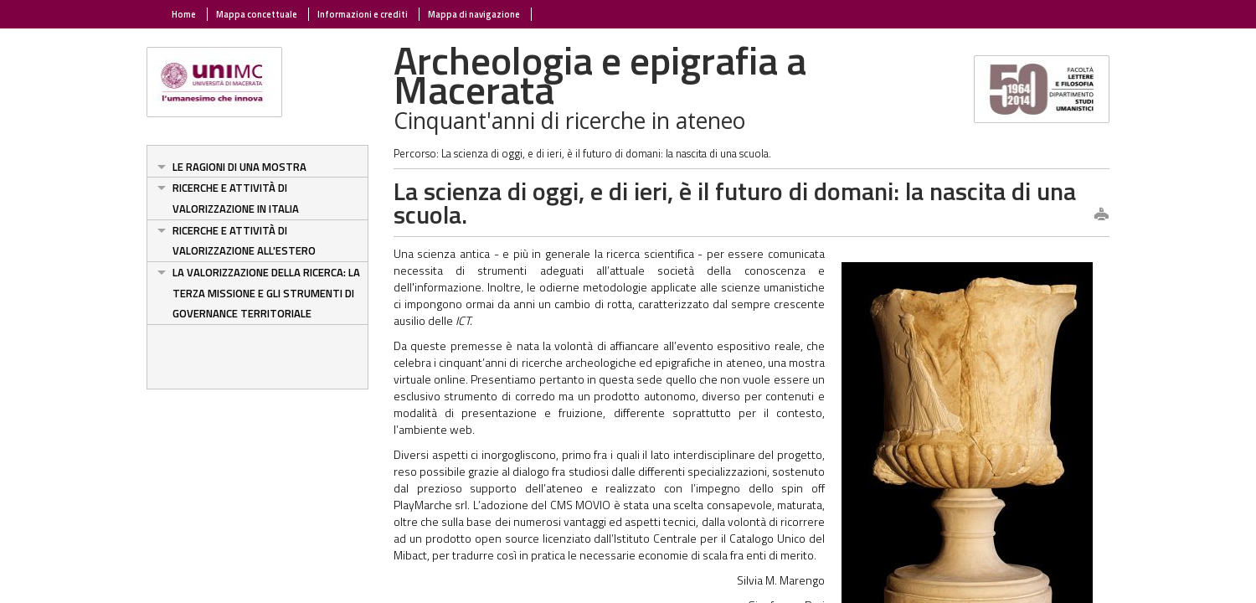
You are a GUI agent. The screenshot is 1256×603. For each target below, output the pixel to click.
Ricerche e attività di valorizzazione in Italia (235, 198)
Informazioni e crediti (362, 14)
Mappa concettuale (256, 14)
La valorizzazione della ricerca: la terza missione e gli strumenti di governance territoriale (266, 293)
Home (184, 14)
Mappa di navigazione (474, 14)
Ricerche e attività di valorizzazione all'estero (244, 241)
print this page (1101, 215)
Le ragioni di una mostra (239, 166)
